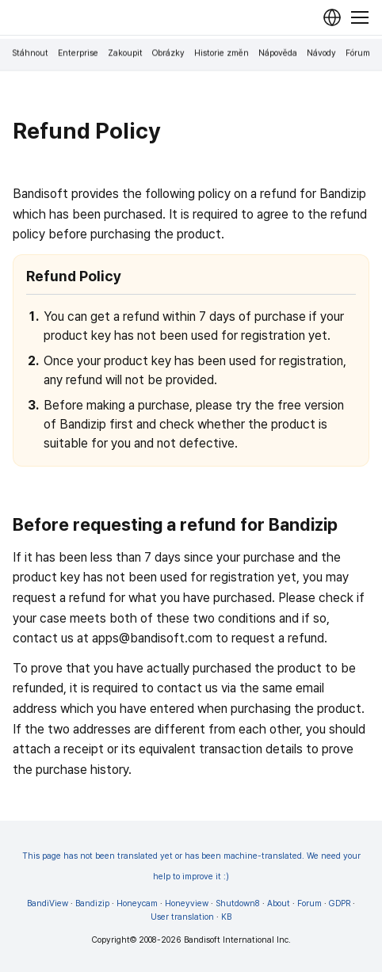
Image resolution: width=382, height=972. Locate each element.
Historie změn (221, 53)
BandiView (47, 903)
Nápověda (277, 53)
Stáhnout (30, 53)
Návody (321, 53)
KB (226, 917)
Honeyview (186, 903)
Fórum (358, 53)
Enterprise (78, 53)
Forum (309, 903)
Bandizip (92, 903)
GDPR (339, 903)
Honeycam (137, 903)
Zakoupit (125, 53)
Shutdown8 (238, 903)
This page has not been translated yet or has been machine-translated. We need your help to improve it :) (191, 866)
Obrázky (168, 53)
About (278, 903)
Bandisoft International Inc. (237, 940)
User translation (182, 917)
